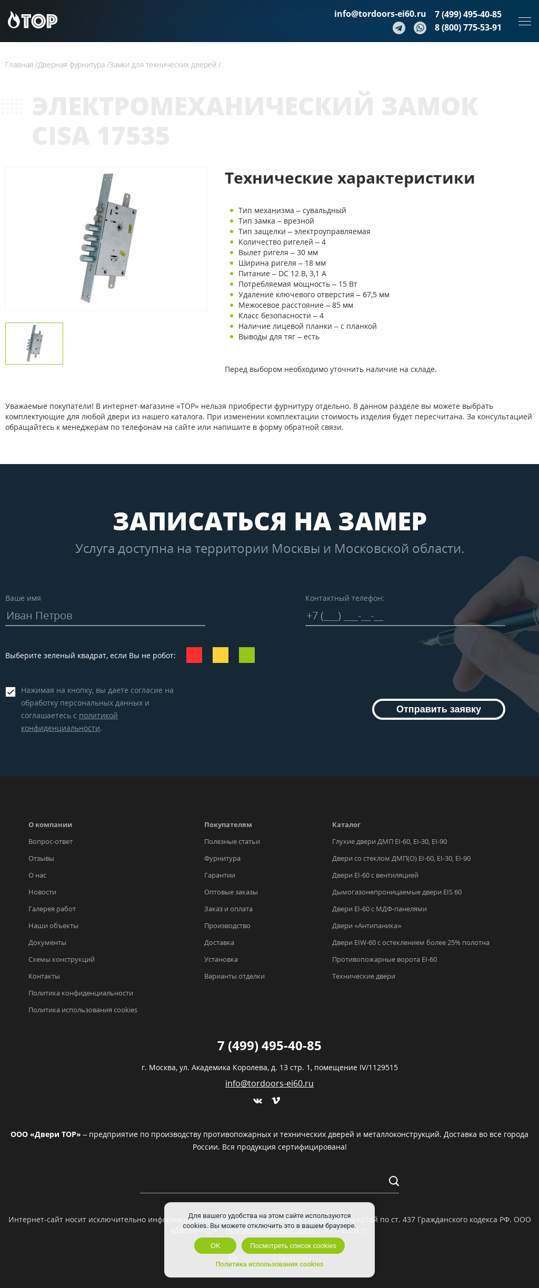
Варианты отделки (234, 976)
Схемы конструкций (61, 959)
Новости (42, 892)
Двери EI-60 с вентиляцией (375, 875)
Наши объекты (53, 925)
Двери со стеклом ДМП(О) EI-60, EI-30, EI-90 (401, 858)
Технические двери (363, 976)
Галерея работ (52, 908)
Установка (221, 959)
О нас (37, 875)
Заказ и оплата (228, 908)
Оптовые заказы (231, 892)
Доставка (219, 942)
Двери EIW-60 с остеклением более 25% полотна (411, 942)
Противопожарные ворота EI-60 (384, 959)
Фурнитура (222, 858)
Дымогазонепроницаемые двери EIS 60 (397, 892)
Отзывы (41, 858)
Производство (227, 925)
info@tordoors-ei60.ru (380, 13)
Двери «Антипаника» (366, 925)
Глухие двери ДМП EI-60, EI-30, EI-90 (389, 841)
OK (216, 1246)
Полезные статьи (232, 841)
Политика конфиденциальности (80, 993)
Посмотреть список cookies (293, 1246)
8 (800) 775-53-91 (468, 27)
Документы (47, 942)
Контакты (44, 976)
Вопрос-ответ (50, 841)
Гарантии (219, 875)
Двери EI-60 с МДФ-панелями (379, 908)
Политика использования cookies (82, 1009)
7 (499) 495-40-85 (468, 14)
